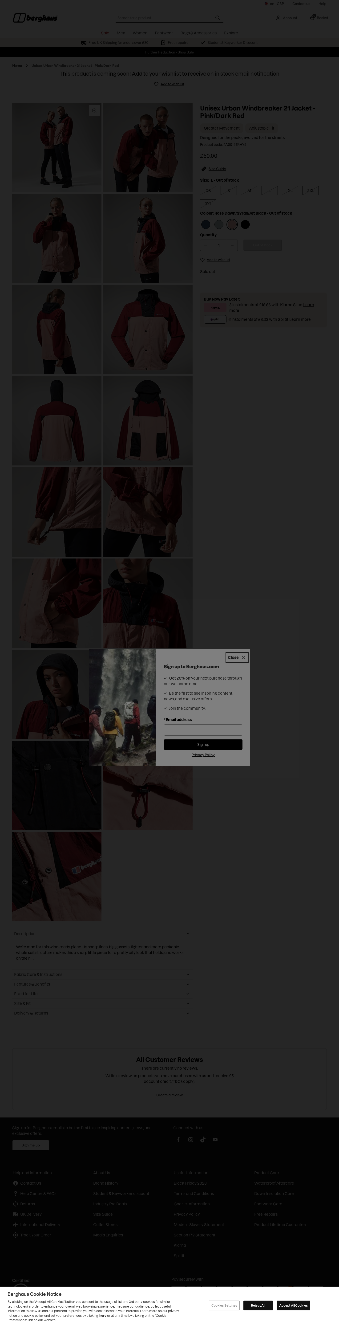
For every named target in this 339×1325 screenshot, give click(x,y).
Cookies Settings (224, 1305)
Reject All (258, 1305)
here (102, 1315)
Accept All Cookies (293, 1305)
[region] (169, 1306)
